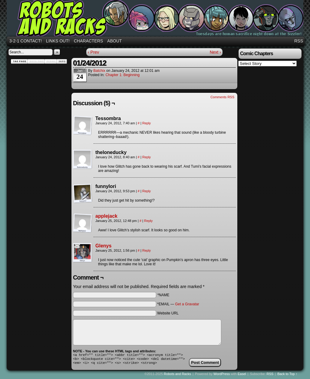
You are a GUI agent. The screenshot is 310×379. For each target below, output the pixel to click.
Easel (242, 375)
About (114, 41)
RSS (298, 41)
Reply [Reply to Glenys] (146, 250)
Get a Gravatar (187, 304)
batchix (99, 71)
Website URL (167, 313)
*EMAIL (178, 304)
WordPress (221, 375)
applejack (106, 216)
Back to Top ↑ (287, 375)
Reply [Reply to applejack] (148, 221)
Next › (215, 52)
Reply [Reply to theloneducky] (146, 157)
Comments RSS (222, 97)
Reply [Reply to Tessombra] (146, 123)
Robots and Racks (156, 19)
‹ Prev (93, 52)
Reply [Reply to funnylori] (146, 191)
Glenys (103, 245)
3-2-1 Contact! (25, 41)
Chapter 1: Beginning (122, 75)
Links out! (58, 41)
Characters (88, 41)
